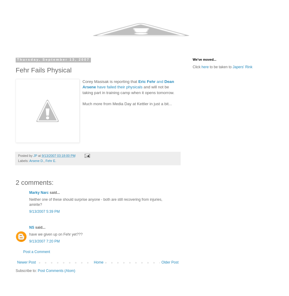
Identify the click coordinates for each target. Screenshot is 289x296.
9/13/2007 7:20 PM (44, 241)
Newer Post (26, 262)
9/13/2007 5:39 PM (44, 211)
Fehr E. (50, 161)
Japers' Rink (243, 67)
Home (99, 262)
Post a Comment (36, 252)
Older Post (170, 262)
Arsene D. (36, 161)
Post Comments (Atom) (56, 271)
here (205, 67)
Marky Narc (39, 193)
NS (31, 227)
